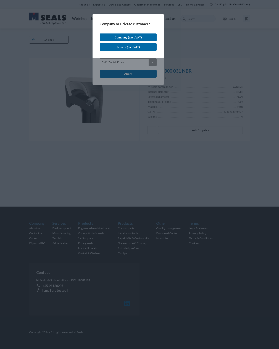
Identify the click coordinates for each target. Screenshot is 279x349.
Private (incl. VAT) (128, 47)
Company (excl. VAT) (128, 37)
